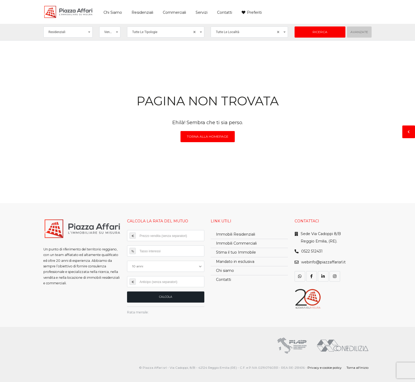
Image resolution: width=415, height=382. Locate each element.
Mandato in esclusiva (235, 261)
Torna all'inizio (357, 368)
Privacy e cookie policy (325, 368)
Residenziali (142, 12)
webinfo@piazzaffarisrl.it (323, 262)
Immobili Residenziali (235, 234)
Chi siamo (225, 270)
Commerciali (174, 12)
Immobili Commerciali (236, 243)
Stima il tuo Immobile (236, 252)
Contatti (224, 12)
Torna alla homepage (207, 136)
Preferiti (254, 12)
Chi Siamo (112, 12)
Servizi (202, 12)
